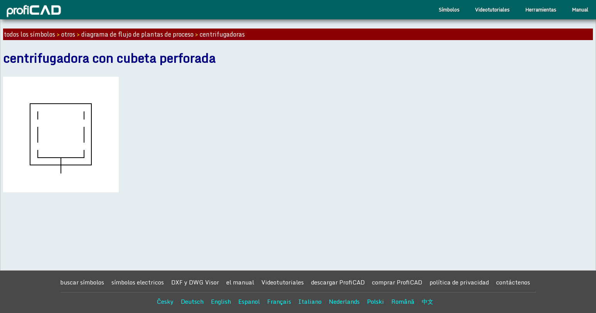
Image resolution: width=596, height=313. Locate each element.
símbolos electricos (137, 282)
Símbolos (449, 9)
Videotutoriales (492, 9)
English (221, 301)
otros (68, 34)
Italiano (310, 301)
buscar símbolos (82, 282)
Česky (165, 301)
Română (402, 301)
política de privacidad (459, 282)
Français (279, 301)
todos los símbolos (29, 34)
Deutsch (192, 301)
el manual (240, 282)
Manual (580, 9)
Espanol (249, 301)
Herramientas (540, 9)
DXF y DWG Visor (195, 282)
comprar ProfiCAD (397, 282)
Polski (375, 301)
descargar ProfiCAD (338, 282)
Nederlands (344, 301)
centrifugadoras (222, 34)
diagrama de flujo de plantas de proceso (137, 34)
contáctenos (513, 282)
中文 (427, 301)
